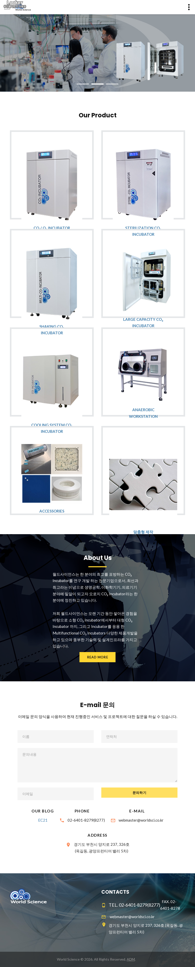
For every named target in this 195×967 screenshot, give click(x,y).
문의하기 (140, 793)
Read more (97, 657)
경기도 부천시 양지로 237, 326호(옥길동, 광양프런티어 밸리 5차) (101, 847)
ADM (131, 959)
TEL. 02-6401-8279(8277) (134, 905)
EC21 (42, 820)
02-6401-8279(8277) (86, 820)
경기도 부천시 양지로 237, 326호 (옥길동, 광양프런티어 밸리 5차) (146, 928)
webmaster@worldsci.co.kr (141, 820)
